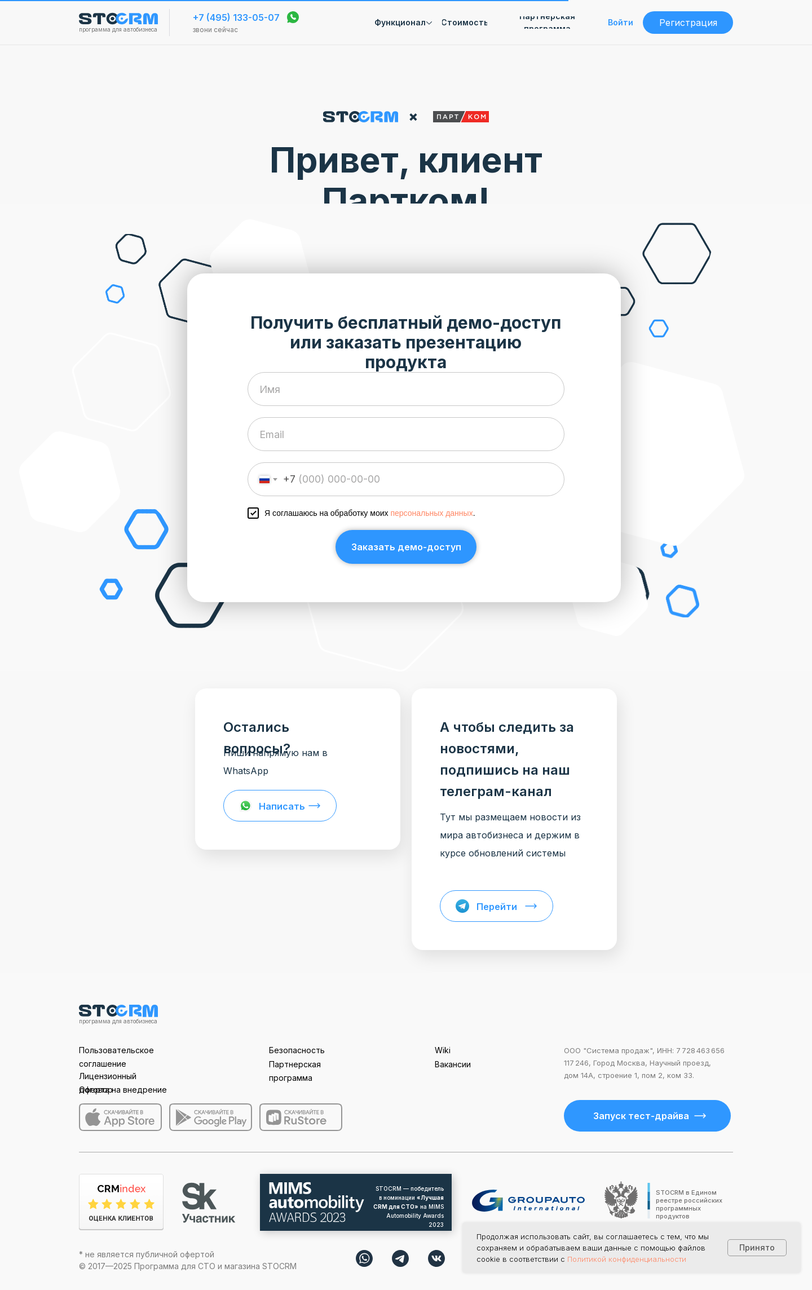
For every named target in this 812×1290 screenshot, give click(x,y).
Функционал (400, 22)
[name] (406, 389)
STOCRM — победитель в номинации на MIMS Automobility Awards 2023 (408, 1206)
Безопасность (297, 1050)
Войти (620, 22)
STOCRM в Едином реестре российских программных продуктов (689, 1204)
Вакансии (453, 1064)
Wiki (443, 1050)
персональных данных (431, 513)
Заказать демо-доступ (406, 547)
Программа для (166, 1266)
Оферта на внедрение (123, 1089)
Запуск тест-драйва (641, 1115)
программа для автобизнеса (118, 29)
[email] (406, 434)
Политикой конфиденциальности (626, 1259)
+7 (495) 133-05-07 (236, 17)
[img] (364, 1258)
